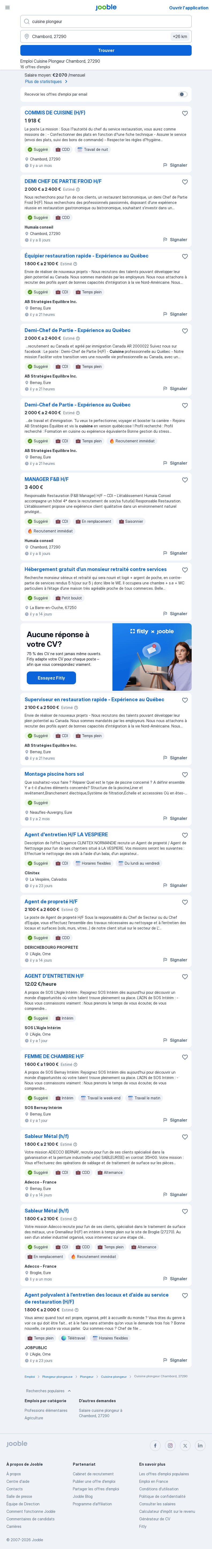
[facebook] (155, 1445)
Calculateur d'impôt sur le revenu (167, 1511)
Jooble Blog (83, 1496)
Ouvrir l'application (189, 7)
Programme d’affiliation (92, 1504)
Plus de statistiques (47, 81)
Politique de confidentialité (162, 1496)
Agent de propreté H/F (51, 901)
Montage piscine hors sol (54, 774)
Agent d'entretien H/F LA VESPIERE (66, 834)
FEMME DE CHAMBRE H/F (54, 1056)
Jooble (37, 1539)
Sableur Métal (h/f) (47, 1136)
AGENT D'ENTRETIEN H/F (54, 976)
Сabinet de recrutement (93, 1474)
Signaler (174, 165)
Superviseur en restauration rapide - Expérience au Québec (94, 699)
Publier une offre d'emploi (94, 1481)
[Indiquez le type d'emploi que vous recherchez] (106, 21)
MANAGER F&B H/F (47, 479)
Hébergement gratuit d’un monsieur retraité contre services (96, 569)
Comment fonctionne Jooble (30, 1511)
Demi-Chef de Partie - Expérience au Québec (78, 330)
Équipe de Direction (23, 1504)
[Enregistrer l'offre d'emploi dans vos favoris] (185, 113)
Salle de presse (19, 1496)
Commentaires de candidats (30, 1519)
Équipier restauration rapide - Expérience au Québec (87, 256)
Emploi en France (153, 1481)
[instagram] (170, 1445)
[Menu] (7, 7)
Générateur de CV (154, 1519)
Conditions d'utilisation (159, 1489)
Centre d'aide (17, 1481)
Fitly (142, 1526)
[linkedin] (200, 1445)
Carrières (13, 1526)
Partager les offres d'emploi (96, 1489)
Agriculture (34, 1418)
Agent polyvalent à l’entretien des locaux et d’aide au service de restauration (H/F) (97, 1298)
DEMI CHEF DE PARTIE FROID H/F (63, 181)
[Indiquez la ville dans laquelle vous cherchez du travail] (106, 36)
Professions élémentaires (46, 1410)
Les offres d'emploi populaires (164, 1474)
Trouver (106, 50)
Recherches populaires (49, 1391)
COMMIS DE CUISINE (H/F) (55, 112)
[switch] (183, 94)
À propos (13, 1474)
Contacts (14, 1489)
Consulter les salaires (157, 1504)
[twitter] (185, 1445)
